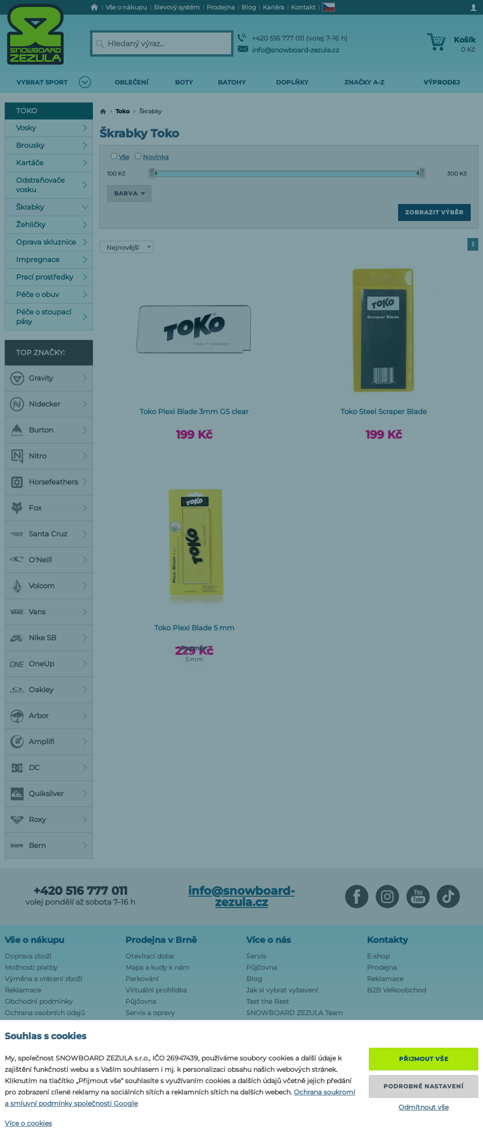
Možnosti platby (31, 967)
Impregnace (52, 259)
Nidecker (49, 404)
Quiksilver (49, 794)
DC (49, 768)
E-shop (378, 956)
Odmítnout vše (424, 1107)
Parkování (141, 979)
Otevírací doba (149, 956)
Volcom (49, 586)
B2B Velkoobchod (396, 990)
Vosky (52, 127)
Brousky (52, 145)
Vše (120, 157)
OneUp (49, 664)
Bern (49, 846)
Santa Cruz (49, 534)
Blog (254, 979)
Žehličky (52, 224)
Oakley (49, 690)
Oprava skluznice (52, 241)
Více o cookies (28, 1123)
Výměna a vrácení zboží (43, 979)
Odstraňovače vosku (52, 185)
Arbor (49, 716)
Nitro (49, 456)
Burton (49, 430)
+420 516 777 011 (80, 891)
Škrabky (52, 207)
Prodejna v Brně (161, 940)
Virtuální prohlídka (156, 990)
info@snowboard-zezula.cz (288, 50)
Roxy (49, 820)
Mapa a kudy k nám (157, 967)
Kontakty (387, 940)
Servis (256, 956)
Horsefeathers (49, 482)
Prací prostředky (52, 276)
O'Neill (49, 560)
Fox (49, 508)
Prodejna (382, 967)
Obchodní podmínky (39, 1001)
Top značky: (40, 352)
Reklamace (23, 990)
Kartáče (52, 162)
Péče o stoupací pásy (52, 316)
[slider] (153, 173)
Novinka (152, 157)
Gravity (49, 378)
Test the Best (267, 1001)
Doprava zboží (28, 956)
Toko (123, 111)
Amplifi (49, 742)
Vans (49, 612)
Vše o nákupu (34, 940)
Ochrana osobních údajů (45, 1013)
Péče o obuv (52, 294)
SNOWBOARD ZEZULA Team (294, 1013)
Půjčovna (140, 1001)
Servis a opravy (150, 1013)
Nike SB (49, 638)
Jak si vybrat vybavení (282, 990)
